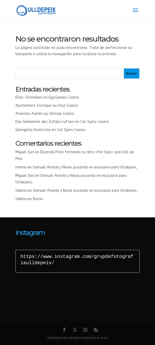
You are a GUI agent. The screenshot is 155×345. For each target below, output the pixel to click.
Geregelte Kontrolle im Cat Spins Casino (50, 130)
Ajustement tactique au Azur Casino (46, 105)
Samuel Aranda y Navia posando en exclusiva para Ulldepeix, (85, 167)
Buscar (131, 73)
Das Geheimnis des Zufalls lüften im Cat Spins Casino (62, 122)
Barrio (38, 199)
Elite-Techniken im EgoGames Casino (47, 97)
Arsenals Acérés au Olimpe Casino (44, 113)
